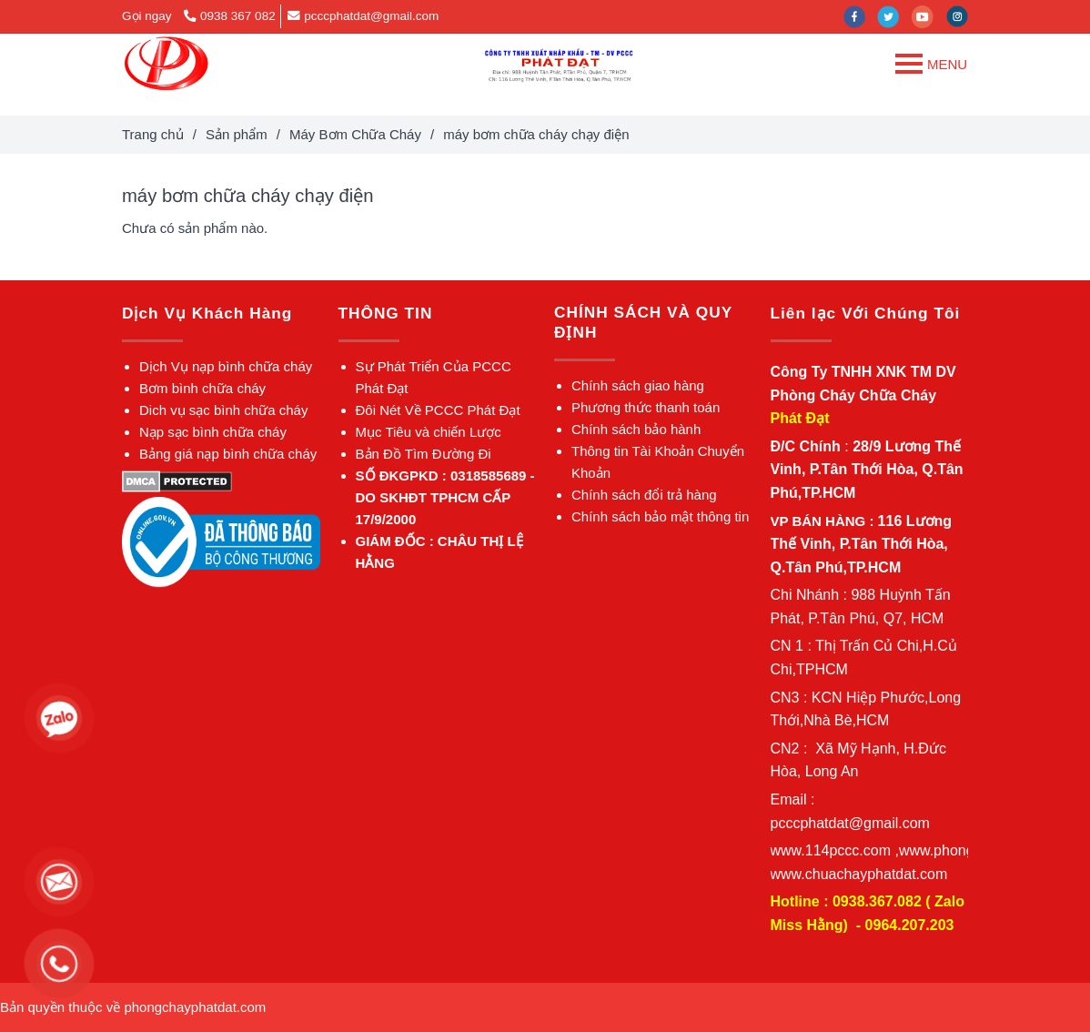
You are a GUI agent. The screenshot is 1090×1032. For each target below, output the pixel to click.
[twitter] (894, 16)
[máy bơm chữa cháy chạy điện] (166, 63)
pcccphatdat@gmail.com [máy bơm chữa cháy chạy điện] (363, 16)
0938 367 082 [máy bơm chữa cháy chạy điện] (229, 16)
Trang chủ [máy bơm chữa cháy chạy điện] (153, 134)
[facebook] (860, 16)
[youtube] (929, 16)
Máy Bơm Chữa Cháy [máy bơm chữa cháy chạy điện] (355, 134)
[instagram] (961, 16)
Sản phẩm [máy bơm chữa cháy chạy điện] (236, 134)
